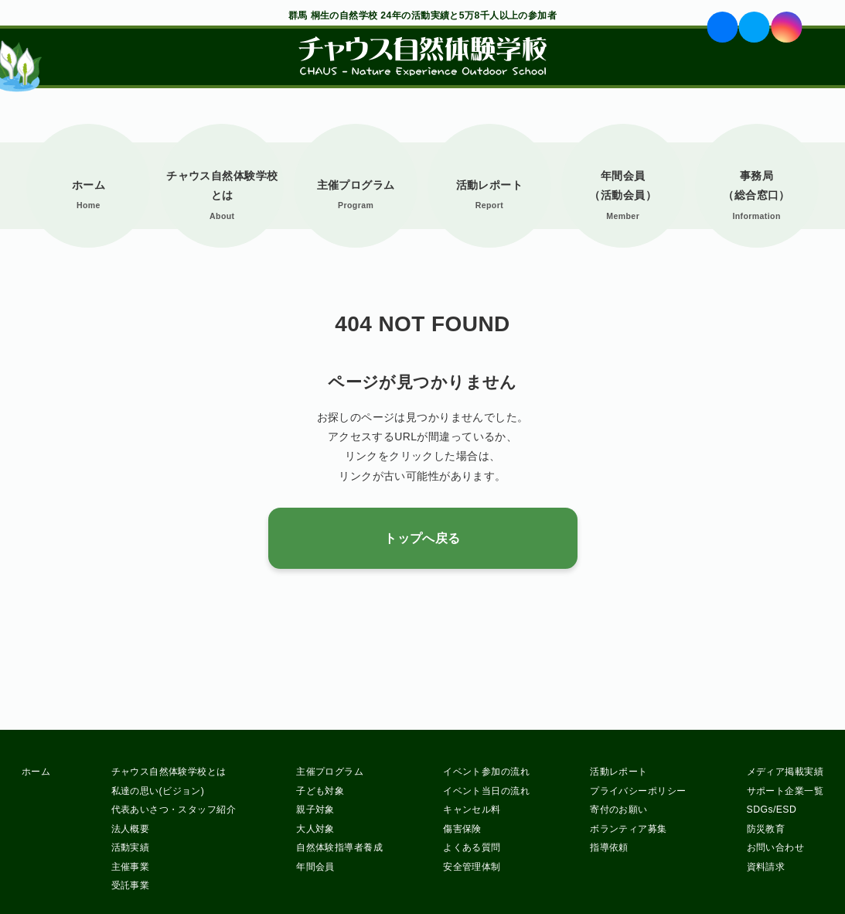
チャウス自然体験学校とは (222, 185)
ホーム (88, 185)
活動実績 (130, 847)
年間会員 (315, 866)
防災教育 (766, 828)
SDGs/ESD (772, 809)
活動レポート (489, 185)
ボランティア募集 (628, 828)
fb (722, 27)
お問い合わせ (776, 847)
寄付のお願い (619, 809)
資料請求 (766, 866)
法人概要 (130, 828)
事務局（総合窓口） (756, 185)
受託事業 (130, 885)
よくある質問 (472, 847)
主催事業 (130, 866)
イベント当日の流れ (486, 791)
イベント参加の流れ (486, 771)
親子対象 (315, 809)
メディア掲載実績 (785, 771)
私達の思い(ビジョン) (158, 791)
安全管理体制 (472, 866)
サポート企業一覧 (785, 791)
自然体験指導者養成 (339, 847)
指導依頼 (609, 847)
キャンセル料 (472, 809)
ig (786, 27)
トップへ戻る (422, 538)
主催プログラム (356, 185)
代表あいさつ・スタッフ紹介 (173, 809)
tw (754, 27)
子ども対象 (320, 791)
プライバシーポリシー (638, 791)
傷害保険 (462, 828)
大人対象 (315, 828)
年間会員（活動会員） (622, 185)
